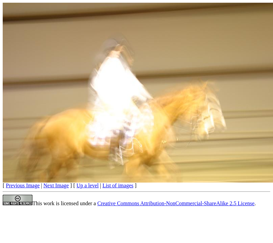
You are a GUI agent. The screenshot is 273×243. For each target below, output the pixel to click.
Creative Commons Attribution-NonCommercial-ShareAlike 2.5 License (175, 203)
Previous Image (23, 185)
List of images (117, 185)
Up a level (87, 185)
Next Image (56, 185)
